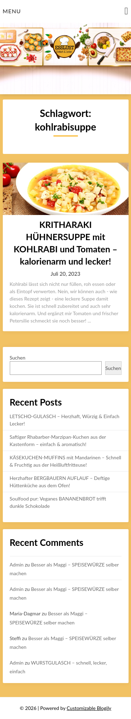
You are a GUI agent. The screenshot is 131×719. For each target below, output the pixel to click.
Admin (17, 565)
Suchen (18, 358)
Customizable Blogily (89, 708)
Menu (12, 11)
